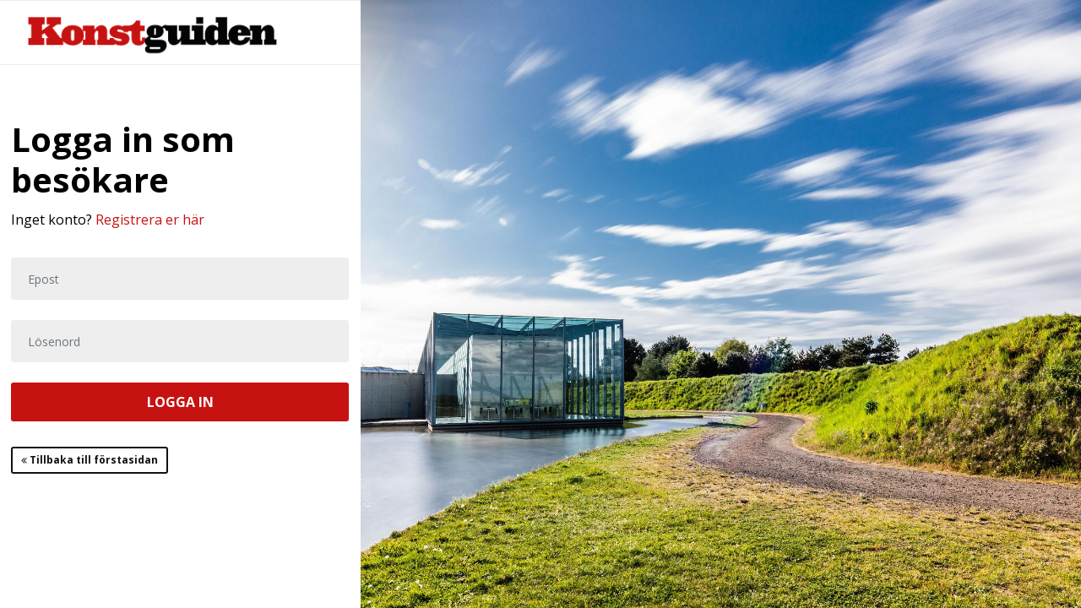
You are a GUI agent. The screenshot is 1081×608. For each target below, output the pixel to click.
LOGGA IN (180, 402)
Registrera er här (149, 219)
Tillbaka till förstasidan (89, 460)
